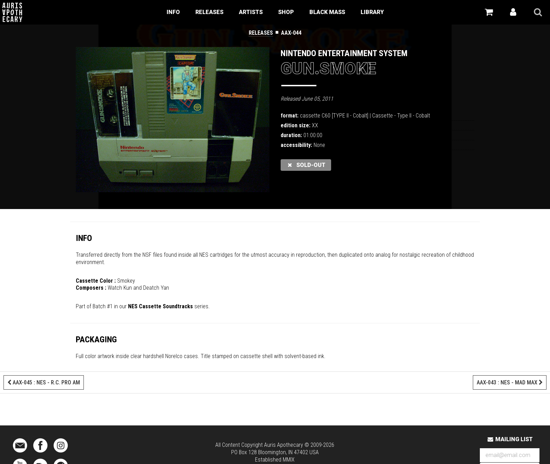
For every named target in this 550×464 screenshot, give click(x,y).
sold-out (306, 165)
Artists (251, 12)
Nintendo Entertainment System (344, 53)
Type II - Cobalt (413, 115)
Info (173, 12)
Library (372, 12)
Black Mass (327, 12)
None (319, 145)
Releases (209, 12)
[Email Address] (509, 455)
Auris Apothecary (283, 445)
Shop (286, 12)
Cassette (382, 115)
